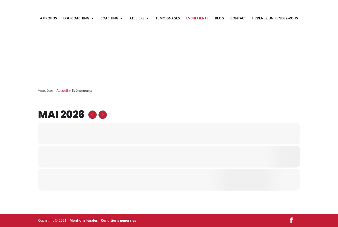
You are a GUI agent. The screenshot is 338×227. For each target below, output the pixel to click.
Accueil (62, 90)
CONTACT (238, 18)
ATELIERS (137, 18)
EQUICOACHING (76, 18)
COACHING (109, 18)
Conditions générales (118, 220)
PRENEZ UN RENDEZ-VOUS (275, 18)
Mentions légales (84, 220)
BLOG (219, 18)
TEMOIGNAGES (168, 18)
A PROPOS (48, 18)
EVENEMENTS (197, 18)
